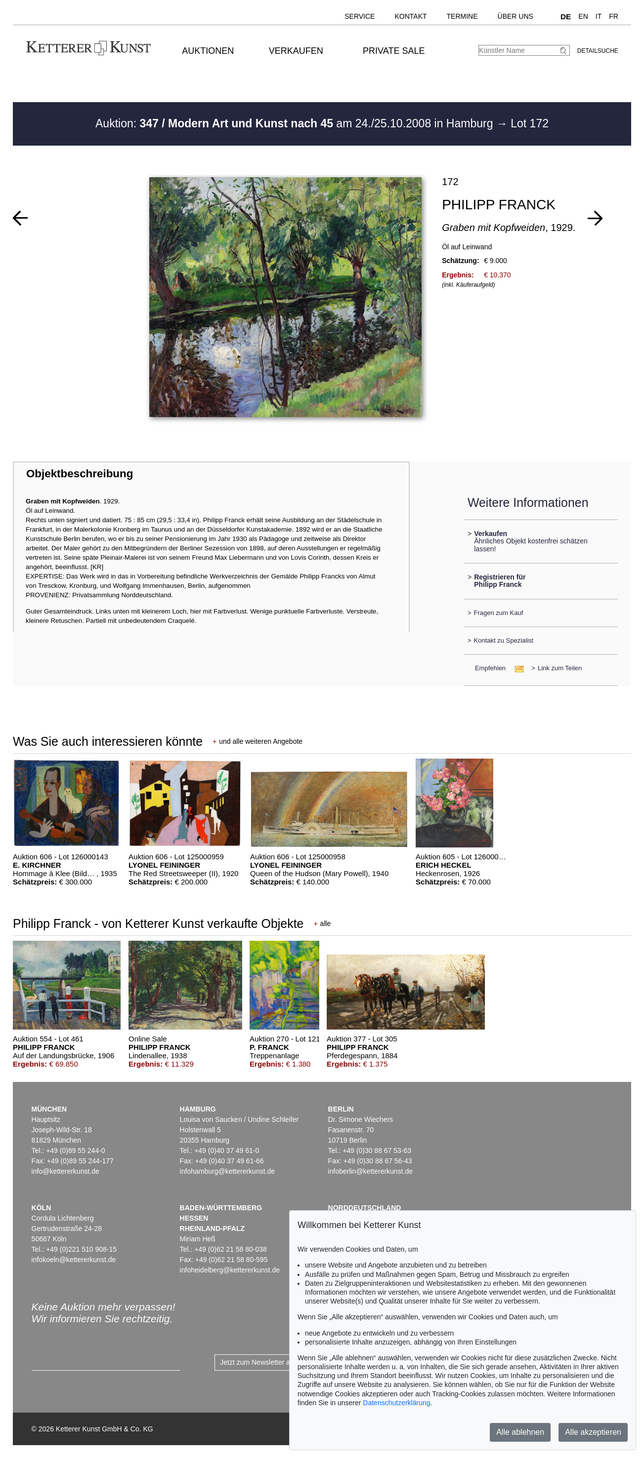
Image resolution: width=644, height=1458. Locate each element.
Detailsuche (597, 50)
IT (598, 16)
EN (583, 16)
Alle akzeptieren (593, 1432)
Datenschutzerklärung (396, 1403)
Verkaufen (296, 51)
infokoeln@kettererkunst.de (74, 1260)
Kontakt (410, 16)
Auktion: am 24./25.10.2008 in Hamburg (295, 123)
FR (613, 16)
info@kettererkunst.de (65, 1171)
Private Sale (394, 51)
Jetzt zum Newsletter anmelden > (271, 1362)
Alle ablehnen (520, 1432)
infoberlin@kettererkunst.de (370, 1171)
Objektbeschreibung (79, 473)
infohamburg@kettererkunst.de (227, 1171)
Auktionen (208, 51)
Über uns (515, 16)
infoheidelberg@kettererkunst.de (230, 1270)
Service (359, 16)
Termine (462, 16)
